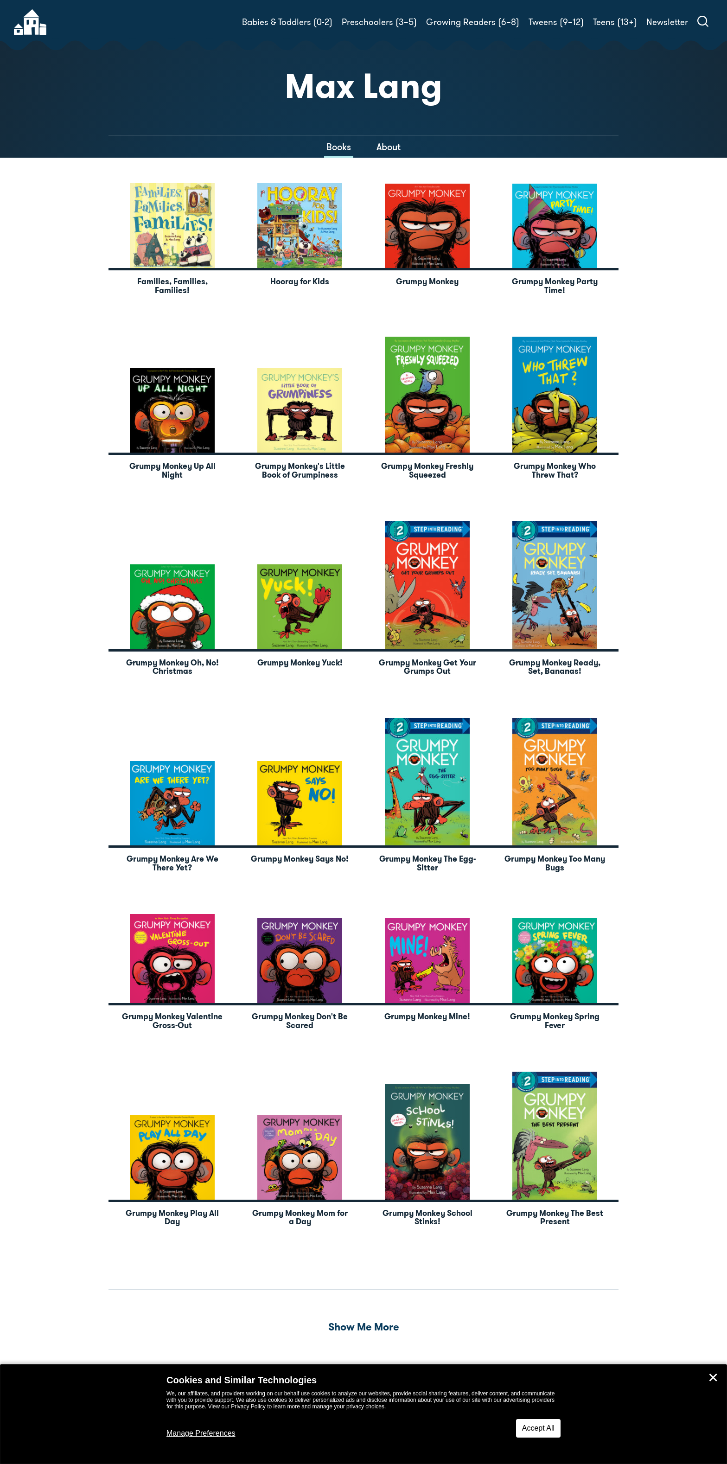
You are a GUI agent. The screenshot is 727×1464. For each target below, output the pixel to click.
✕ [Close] (713, 1377)
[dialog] (363, 1414)
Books (338, 147)
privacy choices (365, 1406)
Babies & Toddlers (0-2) (287, 22)
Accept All (538, 1428)
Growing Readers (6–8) (472, 22)
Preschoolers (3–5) (379, 22)
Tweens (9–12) (556, 22)
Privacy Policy (248, 1406)
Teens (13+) (615, 22)
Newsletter (667, 22)
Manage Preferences (201, 1433)
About (388, 147)
